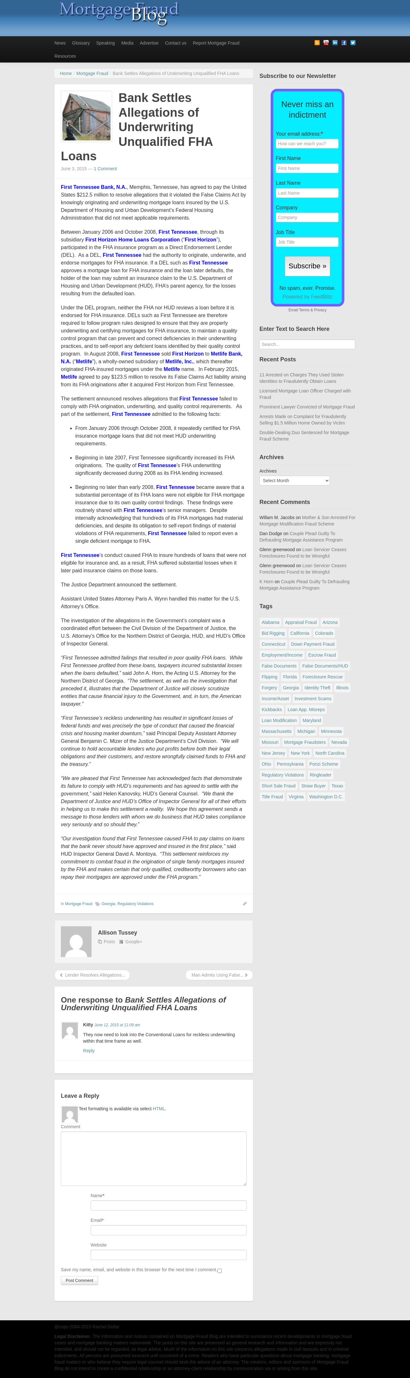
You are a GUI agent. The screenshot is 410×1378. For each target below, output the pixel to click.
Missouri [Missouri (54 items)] (270, 742)
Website (99, 1245)
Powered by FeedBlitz (307, 296)
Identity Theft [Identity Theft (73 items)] (318, 687)
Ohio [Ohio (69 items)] (266, 764)
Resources (65, 56)
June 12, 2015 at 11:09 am (117, 1025)
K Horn (266, 581)
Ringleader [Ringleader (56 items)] (321, 774)
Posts (109, 941)
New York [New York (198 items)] (300, 753)
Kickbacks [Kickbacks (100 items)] (272, 709)
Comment (70, 1126)
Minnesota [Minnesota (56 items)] (331, 731)
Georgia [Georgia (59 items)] (291, 687)
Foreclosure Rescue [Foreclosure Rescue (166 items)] (323, 676)
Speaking (105, 43)
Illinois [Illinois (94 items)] (342, 687)
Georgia (108, 904)
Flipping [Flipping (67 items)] (269, 676)
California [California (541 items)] (300, 633)
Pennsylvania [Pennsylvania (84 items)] (290, 764)
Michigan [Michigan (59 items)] (306, 731)
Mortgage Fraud (78, 904)
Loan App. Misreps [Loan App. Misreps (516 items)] (306, 709)
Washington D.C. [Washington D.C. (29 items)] (326, 796)
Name (96, 1195)
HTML (159, 1108)
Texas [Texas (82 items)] (337, 785)
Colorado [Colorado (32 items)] (324, 633)
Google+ (133, 941)
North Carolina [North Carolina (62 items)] (330, 753)
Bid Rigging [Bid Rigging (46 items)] (273, 633)
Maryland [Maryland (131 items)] (312, 720)
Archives (268, 471)
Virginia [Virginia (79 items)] (296, 796)
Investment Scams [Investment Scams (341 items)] (313, 698)
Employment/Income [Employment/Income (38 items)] (282, 655)
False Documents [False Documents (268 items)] (279, 665)
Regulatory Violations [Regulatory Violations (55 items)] (283, 774)
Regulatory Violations (135, 904)
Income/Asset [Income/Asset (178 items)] (275, 698)
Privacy (320, 310)
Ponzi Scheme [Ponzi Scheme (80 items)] (323, 764)
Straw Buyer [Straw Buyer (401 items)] (313, 785)
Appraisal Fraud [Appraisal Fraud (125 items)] (301, 622)
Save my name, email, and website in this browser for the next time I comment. (139, 1269)
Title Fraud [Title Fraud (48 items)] (272, 796)
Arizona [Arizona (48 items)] (330, 622)
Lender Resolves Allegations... (92, 975)
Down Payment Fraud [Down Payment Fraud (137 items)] (312, 644)
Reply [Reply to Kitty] (89, 1050)
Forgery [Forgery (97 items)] (269, 687)
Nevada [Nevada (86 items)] (339, 742)
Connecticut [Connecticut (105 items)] (273, 644)
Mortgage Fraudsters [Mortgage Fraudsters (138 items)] (305, 742)
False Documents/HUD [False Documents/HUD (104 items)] (325, 665)
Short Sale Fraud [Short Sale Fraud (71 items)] (279, 785)
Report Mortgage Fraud (216, 43)
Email (96, 1220)
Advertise (149, 43)
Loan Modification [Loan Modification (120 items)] (279, 720)
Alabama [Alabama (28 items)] (270, 622)
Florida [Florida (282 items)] (290, 676)
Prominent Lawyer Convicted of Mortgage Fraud (307, 406)
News (60, 43)
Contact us (175, 43)
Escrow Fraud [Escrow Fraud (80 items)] (322, 655)
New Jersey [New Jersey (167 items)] (273, 753)
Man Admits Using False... (219, 975)
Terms (304, 310)
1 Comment (105, 168)
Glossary (81, 43)
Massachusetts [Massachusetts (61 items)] (276, 731)
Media (127, 43)
